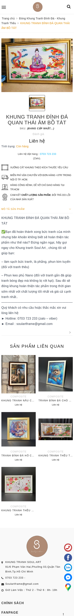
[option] (37, 65)
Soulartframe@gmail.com (22, 583)
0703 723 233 (48, 153)
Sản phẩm (37, 346)
